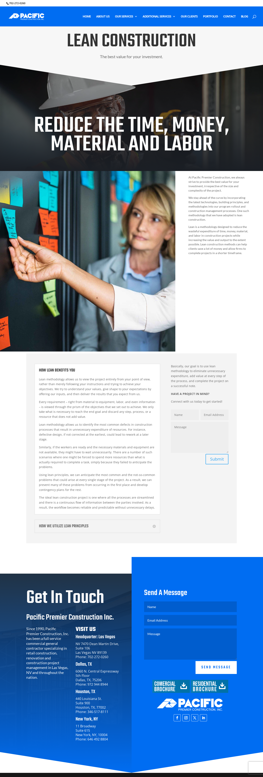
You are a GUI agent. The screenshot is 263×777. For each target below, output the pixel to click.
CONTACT (229, 16)
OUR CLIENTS (189, 16)
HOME (87, 16)
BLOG (244, 16)
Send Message (216, 684)
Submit (217, 459)
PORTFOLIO (210, 16)
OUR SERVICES (124, 16)
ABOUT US (103, 16)
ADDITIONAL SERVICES (157, 16)
